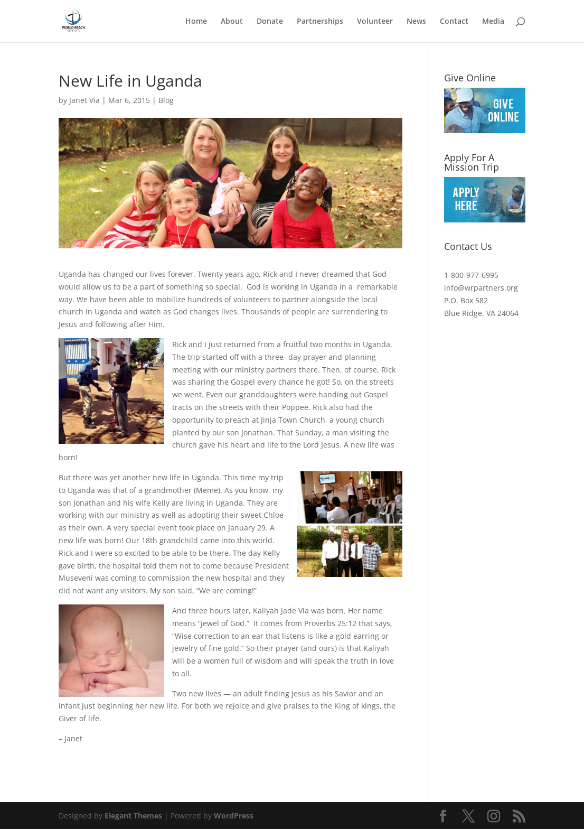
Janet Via (84, 100)
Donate (270, 21)
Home (196, 21)
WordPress (233, 816)
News (416, 21)
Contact (454, 21)
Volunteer (375, 21)
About (232, 21)
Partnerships (320, 21)
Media (493, 21)
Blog (166, 100)
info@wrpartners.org (481, 288)
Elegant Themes (133, 816)
